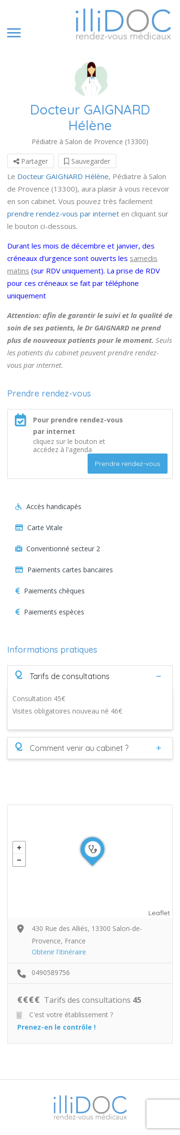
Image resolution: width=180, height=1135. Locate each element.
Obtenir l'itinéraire (59, 951)
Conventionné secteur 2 (57, 548)
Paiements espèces (49, 611)
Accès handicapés (48, 506)
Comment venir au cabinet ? (71, 747)
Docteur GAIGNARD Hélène (63, 176)
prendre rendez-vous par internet (63, 213)
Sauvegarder (87, 161)
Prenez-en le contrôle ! (56, 1027)
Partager (30, 161)
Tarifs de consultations (62, 675)
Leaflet (159, 912)
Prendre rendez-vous (127, 463)
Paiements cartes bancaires (64, 569)
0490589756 (51, 972)
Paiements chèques (50, 590)
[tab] (90, 676)
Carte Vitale (39, 527)
